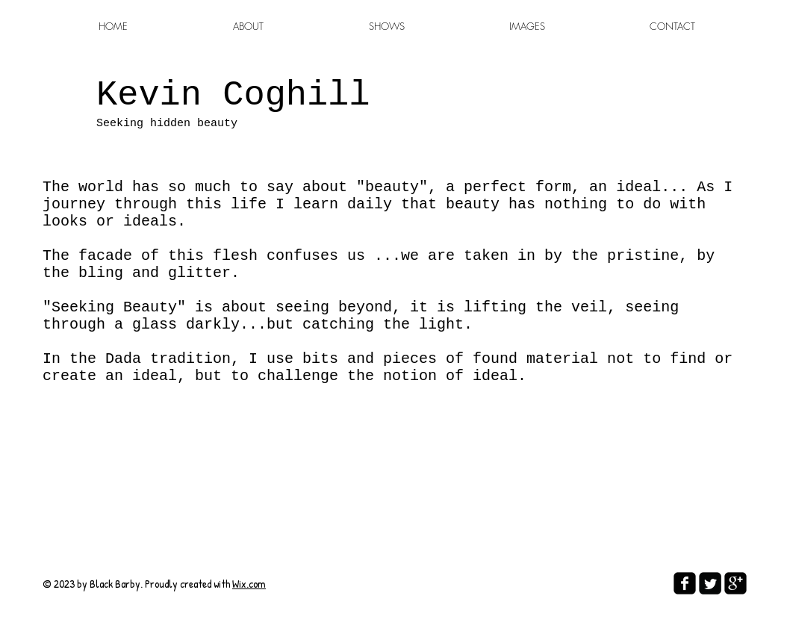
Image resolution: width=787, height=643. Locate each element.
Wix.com (249, 583)
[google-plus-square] (735, 583)
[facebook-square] (685, 583)
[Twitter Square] (710, 583)
